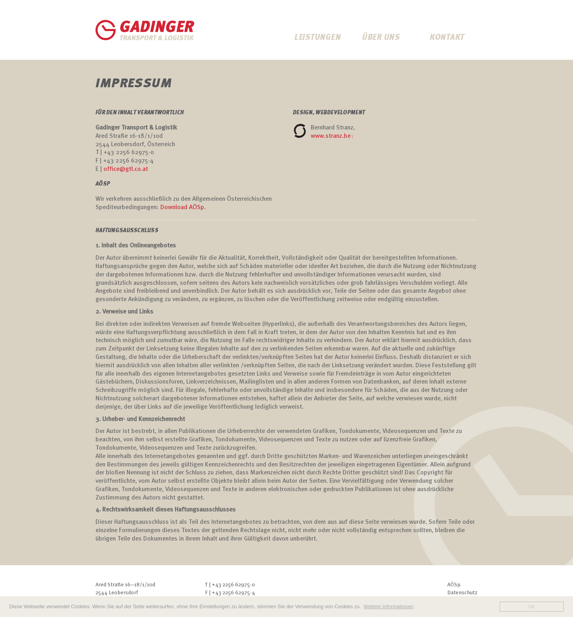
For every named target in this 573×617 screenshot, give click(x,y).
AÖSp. (454, 585)
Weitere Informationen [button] (389, 606)
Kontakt (447, 38)
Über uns (381, 38)
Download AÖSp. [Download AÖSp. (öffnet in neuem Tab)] (183, 207)
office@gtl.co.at (125, 169)
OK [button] (531, 606)
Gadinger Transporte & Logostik (145, 30)
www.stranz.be (331, 136)
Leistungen (317, 38)
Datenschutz (462, 593)
